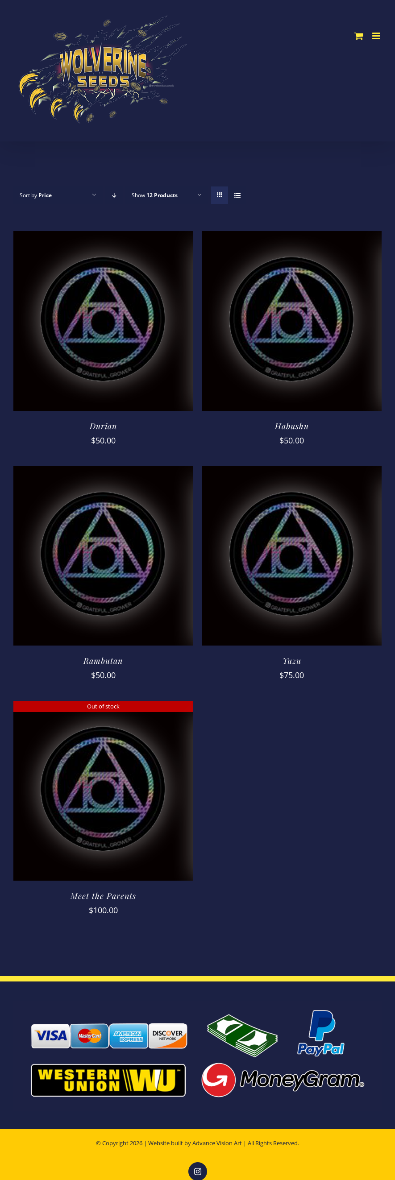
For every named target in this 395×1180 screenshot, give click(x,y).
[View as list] (237, 195)
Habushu (292, 426)
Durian (103, 426)
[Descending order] (114, 195)
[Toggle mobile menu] (377, 36)
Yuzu (292, 660)
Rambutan (103, 660)
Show (155, 195)
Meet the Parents (103, 895)
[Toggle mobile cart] (358, 36)
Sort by (36, 195)
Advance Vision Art (217, 1143)
